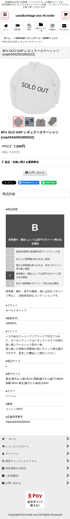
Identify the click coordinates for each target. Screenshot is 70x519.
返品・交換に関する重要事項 (20, 162)
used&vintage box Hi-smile (35, 15)
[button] (5, 15)
